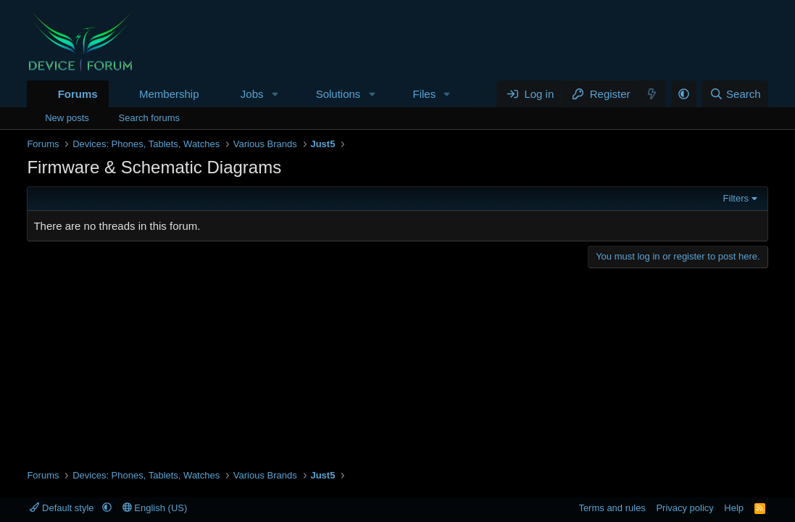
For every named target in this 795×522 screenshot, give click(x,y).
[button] (275, 93)
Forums (78, 94)
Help (734, 507)
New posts (67, 117)
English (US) (155, 507)
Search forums (149, 117)
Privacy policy (684, 507)
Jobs (252, 94)
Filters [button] (736, 198)
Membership (169, 94)
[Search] (735, 93)
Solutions (338, 94)
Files (424, 94)
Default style (63, 507)
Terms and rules (611, 507)
